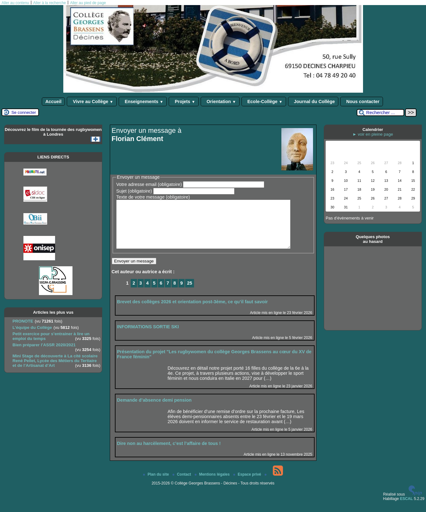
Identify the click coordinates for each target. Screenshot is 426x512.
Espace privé (247, 484)
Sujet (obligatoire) (134, 191)
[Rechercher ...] (380, 112)
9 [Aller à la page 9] (181, 292)
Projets (183, 101)
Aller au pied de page (88, 3)
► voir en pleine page (373, 134)
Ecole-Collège (264, 101)
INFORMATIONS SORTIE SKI (148, 336)
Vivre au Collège (91, 101)
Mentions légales (213, 484)
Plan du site (156, 484)
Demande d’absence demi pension (154, 409)
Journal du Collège (313, 101)
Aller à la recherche (49, 3)
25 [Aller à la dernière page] (189, 292)
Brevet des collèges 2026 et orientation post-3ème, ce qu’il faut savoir (192, 311)
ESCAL (406, 508)
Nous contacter (361, 101)
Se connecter (23, 112)
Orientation (220, 101)
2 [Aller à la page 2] (134, 292)
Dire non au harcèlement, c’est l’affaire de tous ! (169, 452)
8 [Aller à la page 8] (174, 292)
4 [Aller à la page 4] (147, 292)
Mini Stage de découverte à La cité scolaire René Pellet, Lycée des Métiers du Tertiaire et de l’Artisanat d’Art (54, 361)
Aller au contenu (15, 3)
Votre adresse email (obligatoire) (149, 184)
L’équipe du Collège (32, 327)
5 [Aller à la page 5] (154, 292)
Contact (182, 484)
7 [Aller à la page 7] (167, 292)
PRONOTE (22, 321)
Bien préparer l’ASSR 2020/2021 (43, 344)
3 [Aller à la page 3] (140, 292)
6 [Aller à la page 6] (161, 292)
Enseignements (142, 101)
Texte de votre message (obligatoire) (153, 197)
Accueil (53, 101)
